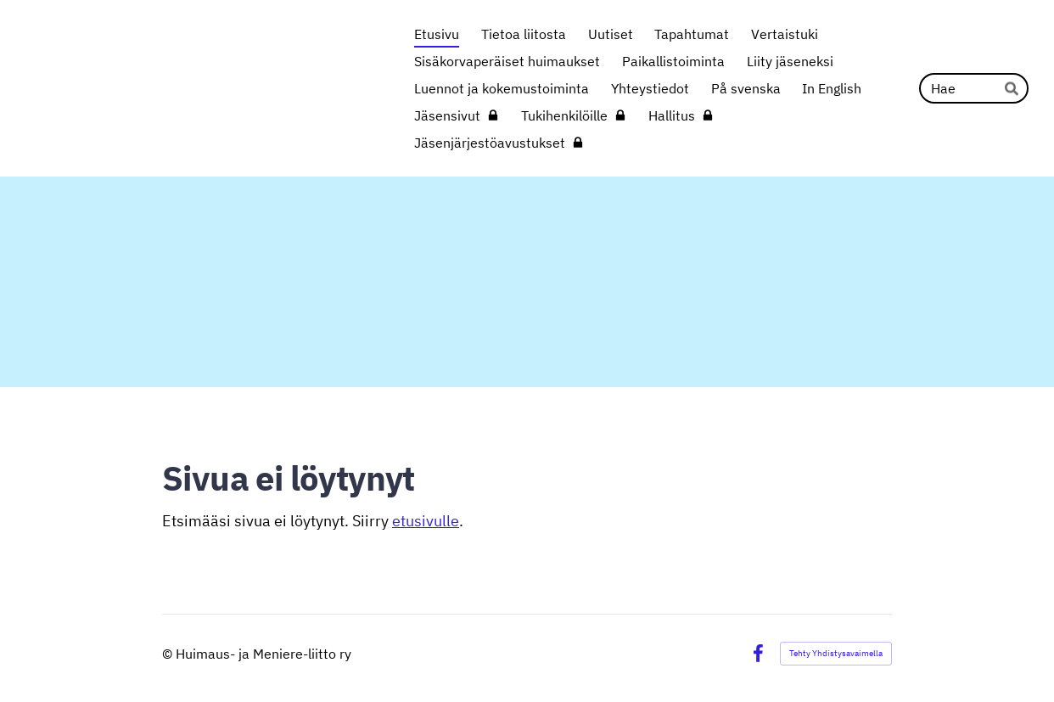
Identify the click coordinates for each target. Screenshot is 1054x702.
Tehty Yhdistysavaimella (836, 653)
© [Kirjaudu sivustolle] (169, 653)
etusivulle (425, 521)
